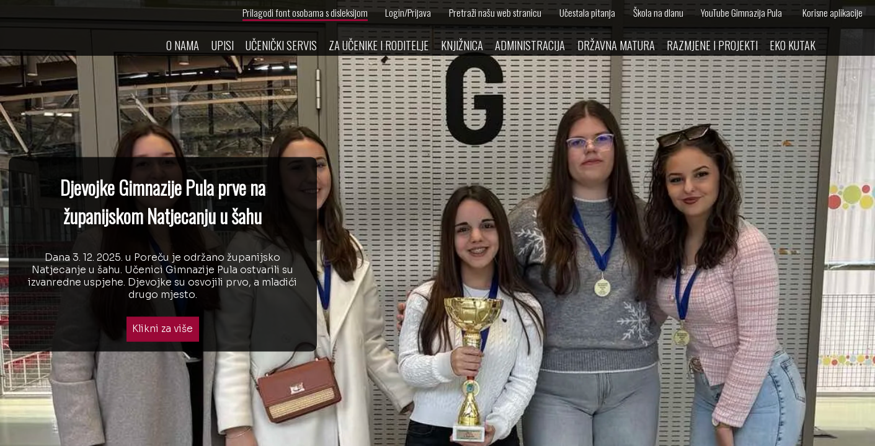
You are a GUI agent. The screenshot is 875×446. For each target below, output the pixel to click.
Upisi (222, 45)
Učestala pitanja (587, 12)
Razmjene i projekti (712, 45)
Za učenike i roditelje (379, 45)
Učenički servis (281, 45)
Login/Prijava (408, 12)
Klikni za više (162, 329)
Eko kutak (792, 45)
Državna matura (616, 45)
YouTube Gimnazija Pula (741, 12)
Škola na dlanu (658, 12)
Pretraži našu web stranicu (495, 12)
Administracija (530, 45)
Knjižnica (462, 45)
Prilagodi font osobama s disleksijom (305, 12)
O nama (182, 45)
